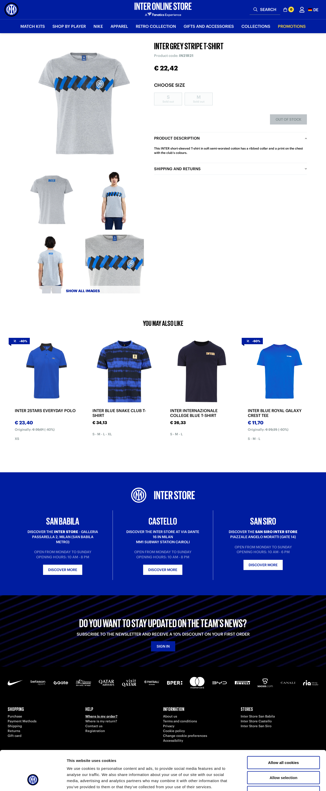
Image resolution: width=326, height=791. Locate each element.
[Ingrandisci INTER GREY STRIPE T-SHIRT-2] (114, 200)
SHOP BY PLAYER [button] (69, 26)
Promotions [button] (292, 26)
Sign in (163, 646)
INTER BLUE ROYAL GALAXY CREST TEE (275, 413)
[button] (313, 9)
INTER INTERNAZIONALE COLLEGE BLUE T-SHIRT (194, 413)
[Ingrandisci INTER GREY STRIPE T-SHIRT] (83, 104)
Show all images (83, 291)
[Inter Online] (11, 9)
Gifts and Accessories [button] (209, 26)
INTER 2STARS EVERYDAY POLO (45, 410)
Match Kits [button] (32, 26)
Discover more (62, 569)
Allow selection (283, 743)
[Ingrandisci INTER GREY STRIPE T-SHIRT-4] (114, 264)
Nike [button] (98, 26)
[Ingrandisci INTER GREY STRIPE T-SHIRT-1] (51, 200)
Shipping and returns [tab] (177, 168)
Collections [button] (255, 26)
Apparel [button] (119, 26)
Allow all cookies (283, 728)
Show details (267, 781)
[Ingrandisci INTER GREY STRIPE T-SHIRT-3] (51, 264)
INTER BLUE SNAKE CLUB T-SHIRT (119, 413)
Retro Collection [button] (156, 26)
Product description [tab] (177, 138)
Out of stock (288, 119)
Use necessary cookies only (283, 758)
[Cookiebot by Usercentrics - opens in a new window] (33, 781)
